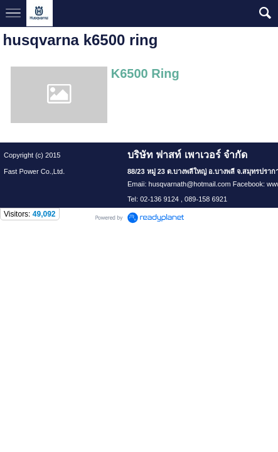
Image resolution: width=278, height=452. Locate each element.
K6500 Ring (145, 73)
